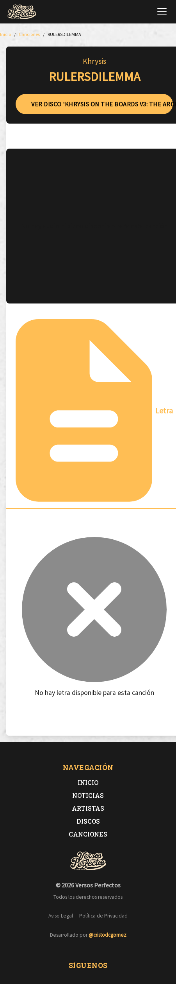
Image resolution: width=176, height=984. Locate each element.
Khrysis (94, 61)
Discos (88, 821)
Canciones (88, 834)
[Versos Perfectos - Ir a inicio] (21, 11)
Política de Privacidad (103, 915)
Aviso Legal (60, 915)
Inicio (88, 782)
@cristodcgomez (107, 935)
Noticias (88, 795)
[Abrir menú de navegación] (162, 11)
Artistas (88, 808)
